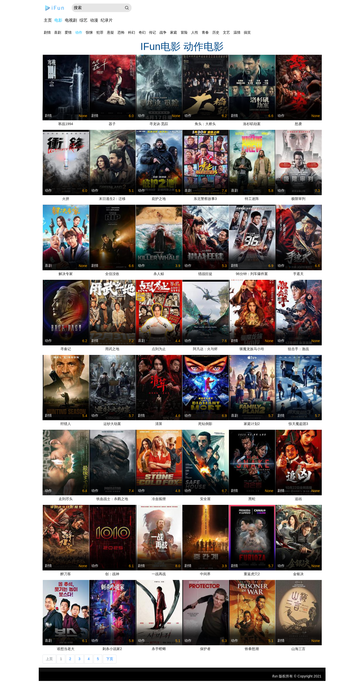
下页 (109, 659)
